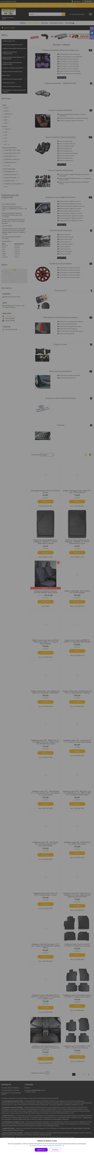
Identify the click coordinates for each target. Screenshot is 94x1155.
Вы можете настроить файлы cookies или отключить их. (46, 1145)
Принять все (41, 1149)
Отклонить (55, 1149)
